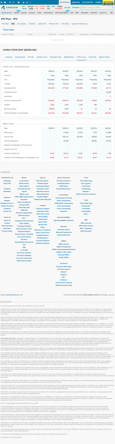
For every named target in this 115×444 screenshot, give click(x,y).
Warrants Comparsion (64, 232)
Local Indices (24, 181)
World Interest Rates (24, 261)
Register (7, 200)
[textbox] (97, 7)
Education (7, 191)
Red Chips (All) (24, 207)
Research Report (24, 231)
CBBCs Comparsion (64, 247)
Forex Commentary (64, 208)
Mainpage (7, 181)
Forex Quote (86, 183)
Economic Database (24, 255)
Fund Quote (86, 206)
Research (63, 211)
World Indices (24, 183)
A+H (24, 245)
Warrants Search (64, 229)
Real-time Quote (42, 181)
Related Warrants (43, 194)
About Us (7, 220)
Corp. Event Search (24, 237)
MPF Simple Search (86, 226)
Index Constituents (24, 202)
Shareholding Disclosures (24, 242)
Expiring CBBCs (64, 255)
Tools (86, 214)
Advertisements (7, 226)
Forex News (86, 186)
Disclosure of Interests (43, 230)
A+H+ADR (24, 250)
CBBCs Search (63, 244)
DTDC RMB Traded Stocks (24, 197)
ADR (24, 247)
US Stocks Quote (63, 269)
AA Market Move (42, 235)
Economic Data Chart (24, 258)
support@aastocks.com (14, 295)
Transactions (42, 219)
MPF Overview (86, 223)
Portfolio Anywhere (43, 243)
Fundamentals (42, 238)
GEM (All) (24, 210)
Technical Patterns (42, 240)
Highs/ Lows (24, 194)
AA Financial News (63, 181)
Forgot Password (7, 206)
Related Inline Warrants (42, 199)
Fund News (86, 208)
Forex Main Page (86, 181)
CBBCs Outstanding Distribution (64, 249)
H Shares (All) (24, 205)
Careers (7, 223)
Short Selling (24, 223)
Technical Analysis (43, 186)
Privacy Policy (7, 231)
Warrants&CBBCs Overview (64, 220)
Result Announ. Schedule (24, 234)
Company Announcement (24, 221)
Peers (43, 227)
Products (7, 189)
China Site (7, 183)
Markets (86, 191)
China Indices (24, 186)
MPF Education (86, 231)
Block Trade (42, 222)
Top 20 (24, 191)
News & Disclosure (43, 232)
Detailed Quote (42, 183)
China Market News (63, 189)
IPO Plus (24, 239)
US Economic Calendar (64, 282)
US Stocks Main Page (63, 266)
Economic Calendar (24, 253)
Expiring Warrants (63, 235)
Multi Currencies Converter (86, 194)
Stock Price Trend (42, 214)
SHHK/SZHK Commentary (64, 203)
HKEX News (63, 186)
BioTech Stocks (24, 215)
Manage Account (7, 203)
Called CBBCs (64, 257)
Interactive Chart (43, 189)
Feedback (7, 208)
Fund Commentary (64, 206)
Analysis (63, 274)
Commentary (86, 189)
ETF (24, 218)
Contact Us (7, 211)
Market (64, 272)
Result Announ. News (24, 229)
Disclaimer (7, 228)
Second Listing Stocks (24, 213)
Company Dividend (24, 226)
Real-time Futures (24, 189)
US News (64, 280)
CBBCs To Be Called (63, 252)
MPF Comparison (86, 228)
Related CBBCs (42, 197)
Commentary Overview (64, 198)
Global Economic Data (64, 285)
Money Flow (42, 224)
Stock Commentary (64, 200)
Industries (24, 199)
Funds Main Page (86, 203)
